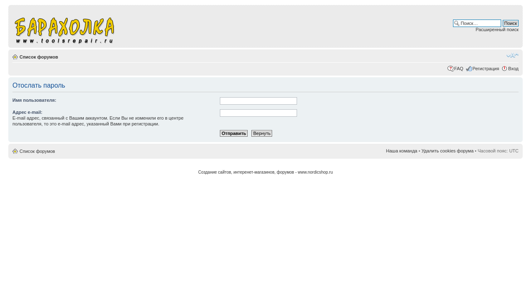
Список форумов (38, 56)
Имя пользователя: (34, 100)
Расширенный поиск (497, 29)
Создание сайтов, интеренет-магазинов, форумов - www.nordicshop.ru (265, 172)
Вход (513, 68)
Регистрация (486, 68)
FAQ (458, 68)
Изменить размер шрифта (513, 55)
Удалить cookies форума (447, 150)
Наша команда (401, 150)
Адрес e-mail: (27, 112)
